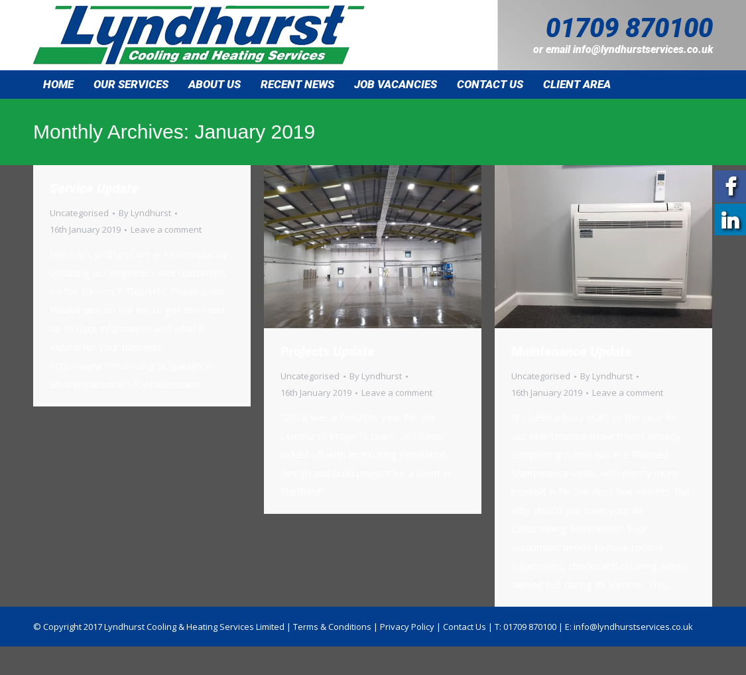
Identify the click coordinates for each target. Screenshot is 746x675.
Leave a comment (166, 229)
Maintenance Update (571, 351)
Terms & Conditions (332, 627)
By (145, 213)
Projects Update (327, 351)
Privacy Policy (407, 627)
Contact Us (464, 627)
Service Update (94, 188)
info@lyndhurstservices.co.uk (643, 49)
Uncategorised (79, 213)
